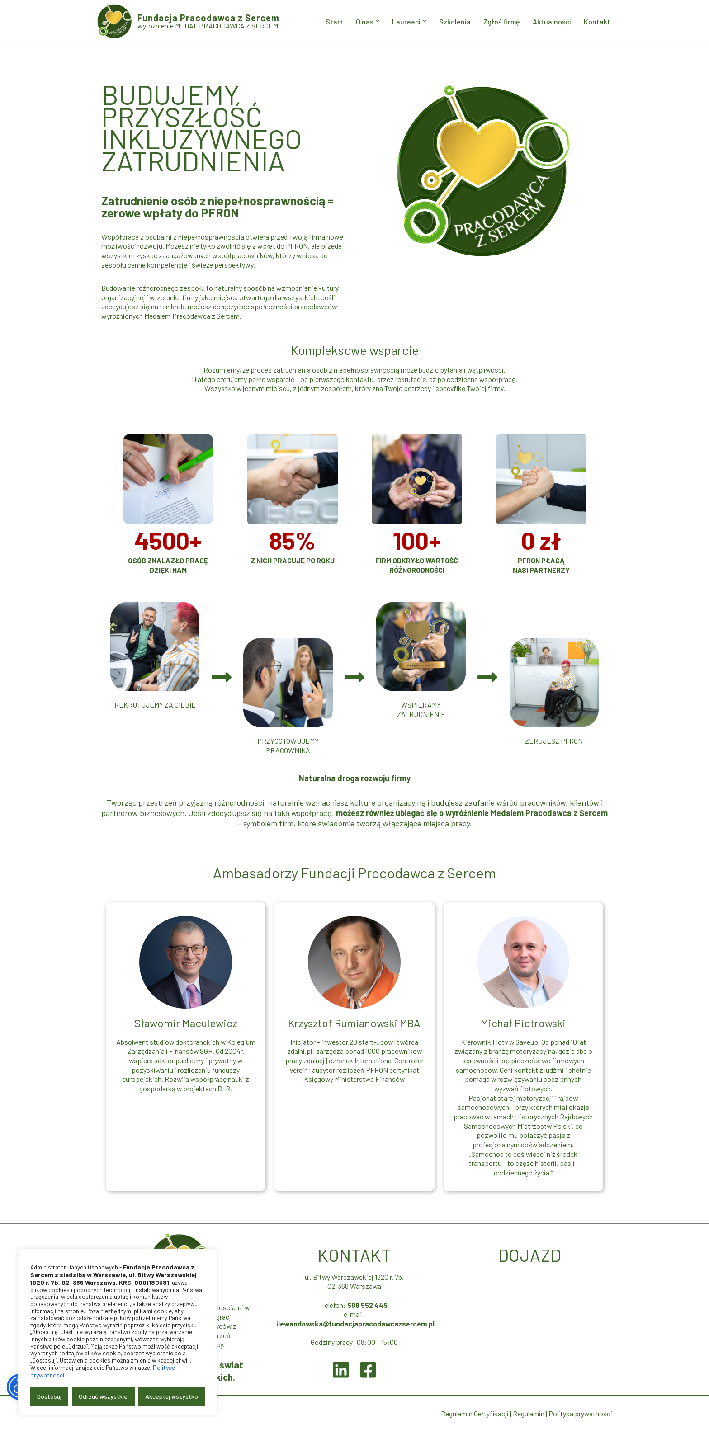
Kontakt (597, 21)
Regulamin (528, 1415)
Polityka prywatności (580, 1415)
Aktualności (551, 21)
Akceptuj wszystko (171, 1396)
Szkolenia (453, 21)
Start (332, 21)
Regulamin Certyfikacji (474, 1415)
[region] (117, 1332)
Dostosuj (49, 1396)
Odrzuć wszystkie (103, 1396)
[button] (376, 21)
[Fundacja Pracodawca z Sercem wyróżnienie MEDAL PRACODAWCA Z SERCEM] (188, 21)
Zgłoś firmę (501, 21)
